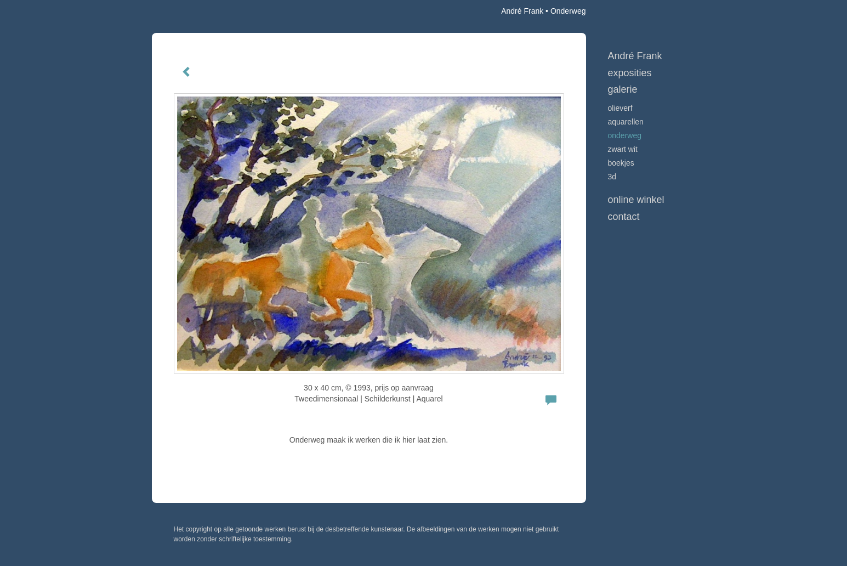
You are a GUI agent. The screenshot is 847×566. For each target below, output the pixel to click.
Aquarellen (626, 121)
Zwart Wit (623, 149)
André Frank (522, 11)
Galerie (623, 89)
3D (612, 176)
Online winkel (636, 199)
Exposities (630, 72)
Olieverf (620, 108)
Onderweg (625, 135)
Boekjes (621, 163)
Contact (624, 216)
